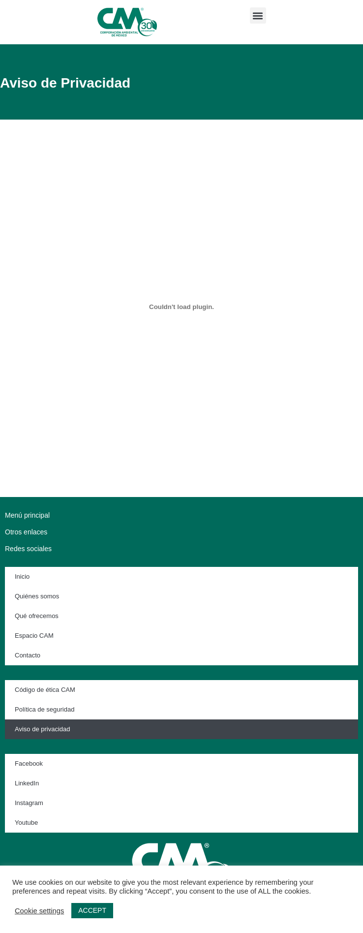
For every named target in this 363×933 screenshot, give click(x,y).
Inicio (22, 576)
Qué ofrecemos (37, 616)
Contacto (27, 655)
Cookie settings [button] (39, 911)
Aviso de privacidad (42, 729)
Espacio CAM (34, 635)
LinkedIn (27, 783)
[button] (258, 15)
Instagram (29, 803)
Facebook (29, 763)
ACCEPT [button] (92, 910)
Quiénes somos (37, 596)
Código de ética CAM (45, 689)
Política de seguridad (44, 709)
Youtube (26, 822)
